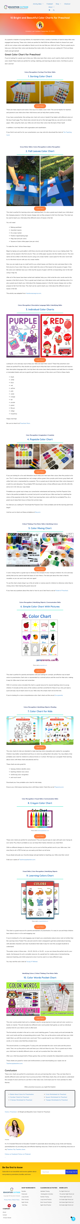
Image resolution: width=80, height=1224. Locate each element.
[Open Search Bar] (54, 10)
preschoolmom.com (26, 356)
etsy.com (26, 467)
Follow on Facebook (11, 1154)
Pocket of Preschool (61, 591)
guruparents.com (43, 665)
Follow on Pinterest (24, 1154)
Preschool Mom (25, 423)
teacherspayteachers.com (43, 830)
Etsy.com (37, 512)
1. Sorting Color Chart (40, 76)
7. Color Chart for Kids (40, 711)
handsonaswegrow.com (26, 204)
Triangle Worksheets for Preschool (57, 1100)
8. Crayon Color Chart (40, 803)
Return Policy (15, 1200)
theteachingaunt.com (26, 102)
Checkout (67, 4)
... (5, 1157)
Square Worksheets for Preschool (56, 1097)
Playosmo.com (59, 787)
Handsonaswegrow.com (33, 293)
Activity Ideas (39, 4)
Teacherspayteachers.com (27, 860)
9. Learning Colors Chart (40, 875)
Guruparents (59, 695)
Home (7, 1112)
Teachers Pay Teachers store (16, 1149)
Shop (59, 4)
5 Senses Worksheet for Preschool (21, 1100)
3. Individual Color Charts (40, 309)
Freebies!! (50, 4)
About (52, 7)
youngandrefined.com (43, 921)
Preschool (13, 1112)
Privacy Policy (7, 1200)
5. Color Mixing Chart (40, 528)
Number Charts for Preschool (19, 1097)
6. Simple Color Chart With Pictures (40, 606)
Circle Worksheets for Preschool (56, 1094)
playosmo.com (26, 743)
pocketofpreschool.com (26, 565)
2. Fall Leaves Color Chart (40, 151)
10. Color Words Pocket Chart (40, 977)
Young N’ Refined (31, 962)
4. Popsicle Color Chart (40, 439)
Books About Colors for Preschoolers (22, 1094)
